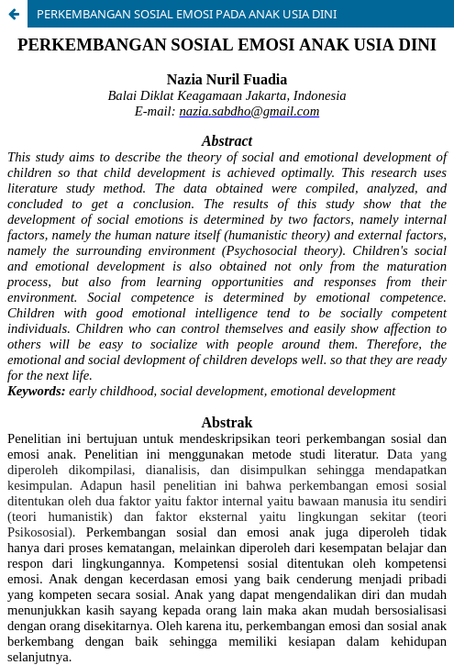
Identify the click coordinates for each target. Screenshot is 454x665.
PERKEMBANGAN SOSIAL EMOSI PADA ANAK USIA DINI (187, 14)
